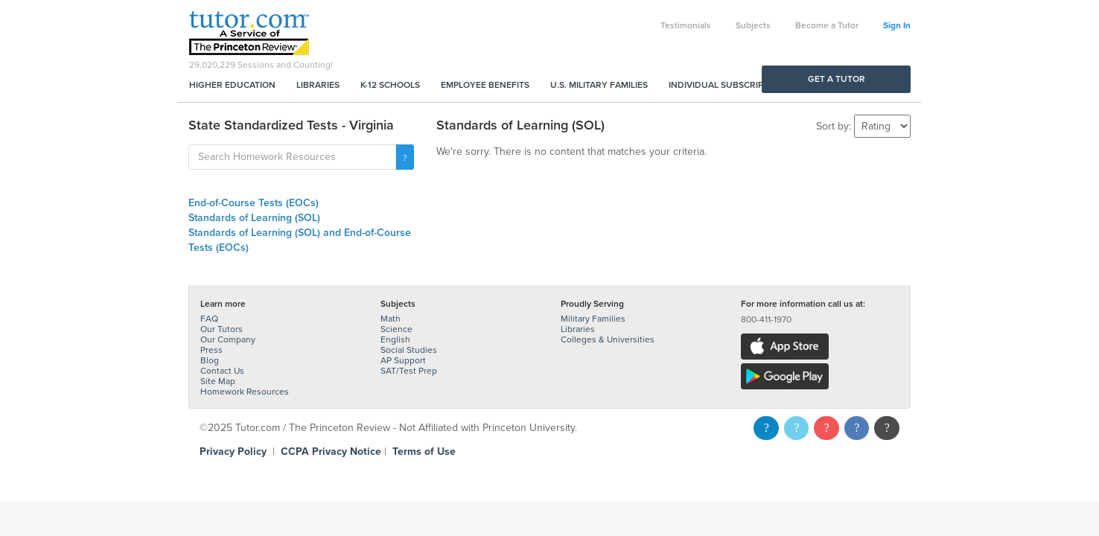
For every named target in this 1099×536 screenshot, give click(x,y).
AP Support (403, 360)
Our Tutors (221, 329)
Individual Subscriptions (729, 85)
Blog (209, 360)
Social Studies (408, 350)
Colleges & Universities (607, 339)
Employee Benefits (485, 85)
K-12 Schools (390, 85)
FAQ (209, 318)
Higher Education (232, 85)
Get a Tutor (836, 79)
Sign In (897, 25)
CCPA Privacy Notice (331, 451)
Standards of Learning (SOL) (254, 217)
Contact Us (222, 371)
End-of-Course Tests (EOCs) (253, 203)
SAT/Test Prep (408, 371)
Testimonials (685, 25)
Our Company (227, 339)
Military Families (593, 318)
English (395, 339)
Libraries (318, 85)
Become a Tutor (827, 25)
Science (396, 329)
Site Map (217, 381)
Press (211, 350)
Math (390, 318)
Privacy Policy (233, 451)
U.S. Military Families (599, 85)
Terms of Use (424, 451)
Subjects (753, 25)
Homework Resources (244, 391)
